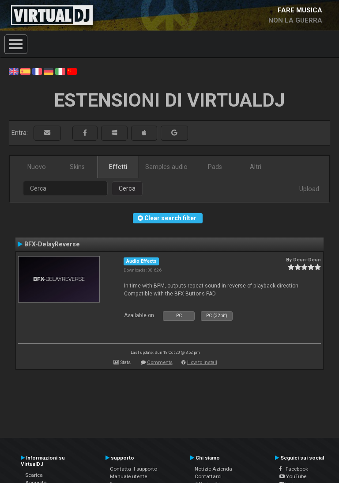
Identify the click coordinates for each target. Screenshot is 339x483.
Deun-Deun (307, 260)
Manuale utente (128, 476)
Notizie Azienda (213, 469)
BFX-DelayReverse (52, 244)
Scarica (34, 475)
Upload (309, 188)
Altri (255, 166)
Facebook (293, 469)
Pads (215, 166)
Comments (160, 362)
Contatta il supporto (133, 469)
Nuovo (36, 166)
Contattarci (208, 476)
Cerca (127, 188)
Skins (77, 166)
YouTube (292, 476)
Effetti (118, 166)
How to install (202, 362)
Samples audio (166, 166)
